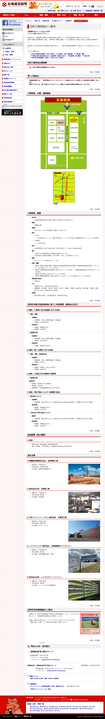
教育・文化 (61, 15)
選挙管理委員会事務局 (51, 708)
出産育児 (6, 48)
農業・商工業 (79, 15)
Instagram (8, 40)
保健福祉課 (74, 708)
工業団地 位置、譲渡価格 (64, 54)
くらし (26, 15)
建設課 (85, 706)
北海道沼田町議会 (36, 708)
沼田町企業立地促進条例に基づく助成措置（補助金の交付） (48, 56)
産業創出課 (46, 20)
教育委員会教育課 (86, 708)
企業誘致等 (68, 20)
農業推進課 (53, 706)
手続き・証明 (8, 51)
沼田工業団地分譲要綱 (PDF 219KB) (42, 67)
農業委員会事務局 (65, 706)
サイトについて (7, 716)
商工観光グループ (57, 20)
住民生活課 (77, 706)
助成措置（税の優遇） (74, 56)
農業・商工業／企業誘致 (52, 678)
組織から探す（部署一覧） (36, 704)
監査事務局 (64, 708)
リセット (100, 6)
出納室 (92, 706)
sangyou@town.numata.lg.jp (50, 659)
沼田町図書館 (35, 710)
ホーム (28, 21)
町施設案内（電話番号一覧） (93, 10)
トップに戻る (95, 72)
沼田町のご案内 (9, 15)
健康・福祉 (44, 15)
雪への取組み (50, 54)
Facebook (8, 33)
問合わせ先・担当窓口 (57, 57)
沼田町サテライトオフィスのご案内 (40, 689)
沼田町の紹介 (50, 10)
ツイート (42, 643)
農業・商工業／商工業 (36, 678)
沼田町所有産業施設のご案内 (39, 57)
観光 (96, 15)
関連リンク (17, 716)
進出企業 (86, 56)
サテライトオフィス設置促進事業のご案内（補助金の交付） (47, 686)
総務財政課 (34, 706)
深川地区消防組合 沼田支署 (50, 710)
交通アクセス (63, 10)
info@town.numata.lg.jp (79, 700)
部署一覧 (37, 20)
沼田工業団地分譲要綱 (37, 54)
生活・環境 (7, 55)
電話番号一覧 (26, 716)
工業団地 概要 (79, 54)
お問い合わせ (75, 10)
